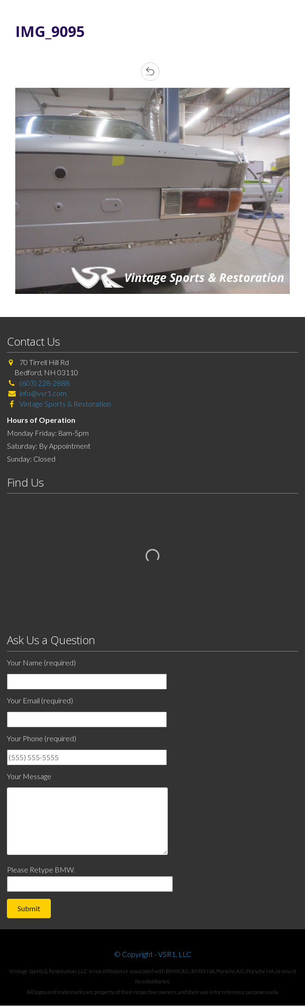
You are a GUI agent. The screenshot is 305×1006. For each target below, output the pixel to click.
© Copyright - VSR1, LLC (152, 954)
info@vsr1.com (43, 393)
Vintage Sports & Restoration (64, 403)
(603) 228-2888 (44, 382)
